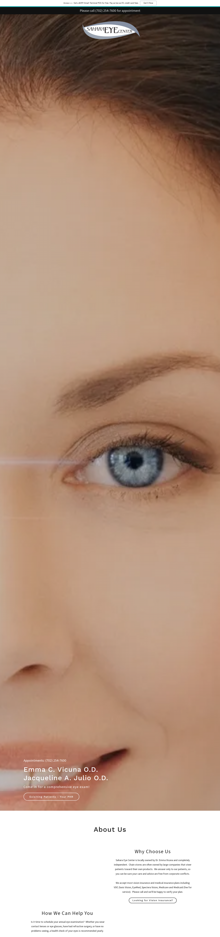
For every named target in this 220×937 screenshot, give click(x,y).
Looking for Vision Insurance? (152, 900)
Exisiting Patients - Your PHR (51, 796)
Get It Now (148, 3)
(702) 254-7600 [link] (55, 760)
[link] (110, 18)
